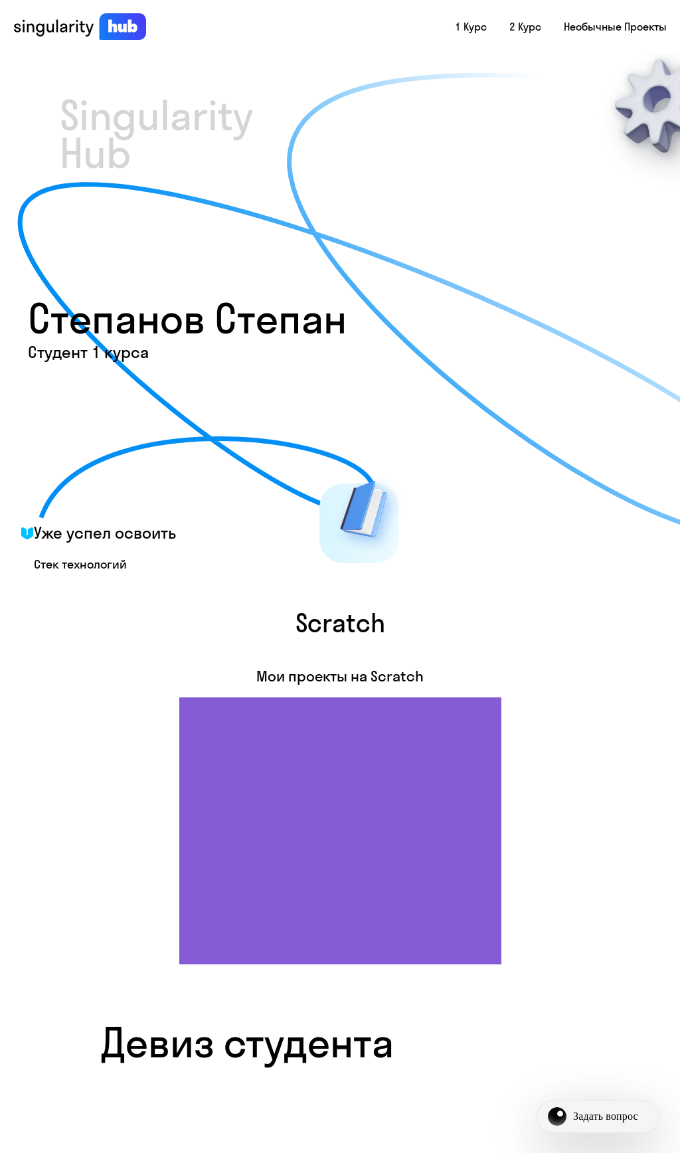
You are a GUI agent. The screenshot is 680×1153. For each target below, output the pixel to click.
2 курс (525, 26)
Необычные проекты (615, 26)
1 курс (471, 26)
